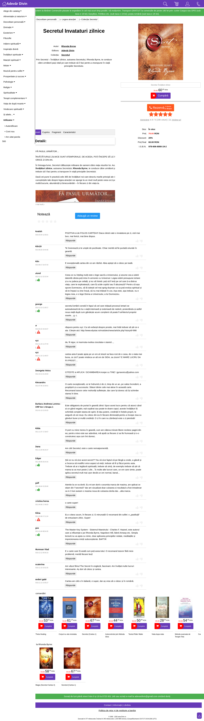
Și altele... (9, 114)
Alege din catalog (12, 11)
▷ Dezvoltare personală (50, 19)
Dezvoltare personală (14, 22)
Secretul (69, 55)
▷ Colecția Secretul (93, 19)
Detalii (42, 132)
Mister (7, 65)
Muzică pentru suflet (13, 71)
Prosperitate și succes (14, 76)
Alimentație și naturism (15, 16)
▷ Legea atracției (72, 19)
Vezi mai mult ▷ (44, 204)
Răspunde (75, 240)
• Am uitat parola (12, 137)
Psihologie (9, 82)
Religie (7, 87)
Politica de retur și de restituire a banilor (119, 710)
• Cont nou (9, 131)
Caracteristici (74, 132)
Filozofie (7, 38)
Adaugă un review (92, 215)
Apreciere (145, 120)
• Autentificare (11, 126)
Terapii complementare (15, 98)
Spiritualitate (10, 92)
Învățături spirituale (13, 54)
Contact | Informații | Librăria (119, 705)
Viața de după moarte (14, 103)
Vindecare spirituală (13, 109)
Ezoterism (9, 33)
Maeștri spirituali (12, 60)
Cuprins (51, 132)
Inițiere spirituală (12, 43)
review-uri (177, 120)
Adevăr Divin (71, 50)
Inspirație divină (10, 49)
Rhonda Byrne (72, 46)
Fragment (61, 132)
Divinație (8, 27)
